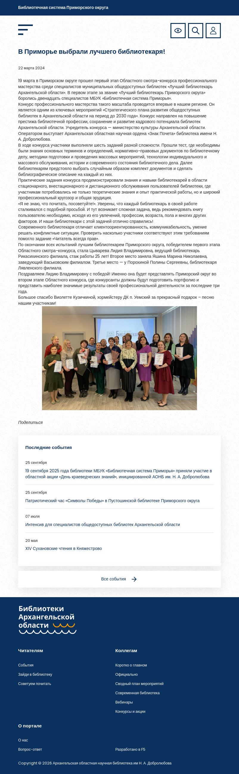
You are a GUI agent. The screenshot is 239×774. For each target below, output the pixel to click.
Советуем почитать (34, 683)
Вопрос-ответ (30, 749)
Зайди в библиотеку (35, 674)
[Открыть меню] (25, 29)
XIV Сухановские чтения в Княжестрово (63, 548)
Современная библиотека (137, 692)
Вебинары (124, 702)
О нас (23, 740)
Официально (126, 674)
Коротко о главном (131, 665)
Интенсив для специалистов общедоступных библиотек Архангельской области (102, 525)
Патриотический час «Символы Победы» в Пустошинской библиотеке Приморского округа (112, 501)
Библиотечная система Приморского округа (63, 7)
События (25, 665)
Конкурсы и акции (130, 711)
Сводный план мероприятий (139, 683)
